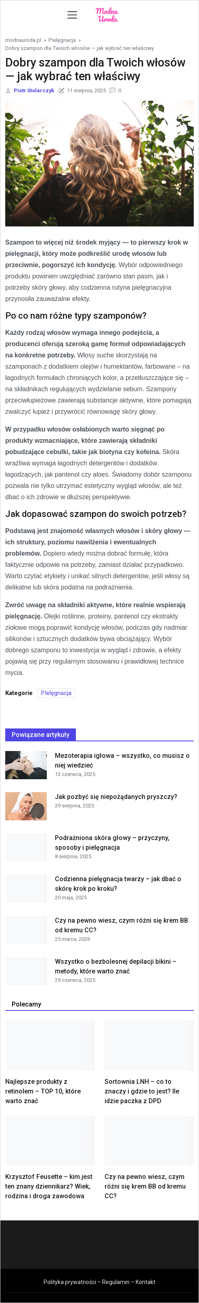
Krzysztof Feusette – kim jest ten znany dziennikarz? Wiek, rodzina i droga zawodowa (48, 1186)
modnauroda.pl (23, 40)
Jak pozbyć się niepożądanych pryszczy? (116, 797)
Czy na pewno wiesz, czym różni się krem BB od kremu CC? (145, 1186)
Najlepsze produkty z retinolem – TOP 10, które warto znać (43, 1091)
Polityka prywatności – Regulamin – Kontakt (99, 1282)
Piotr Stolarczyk (34, 90)
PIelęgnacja (62, 40)
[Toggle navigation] (72, 15)
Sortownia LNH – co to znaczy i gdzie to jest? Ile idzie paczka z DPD (142, 1091)
